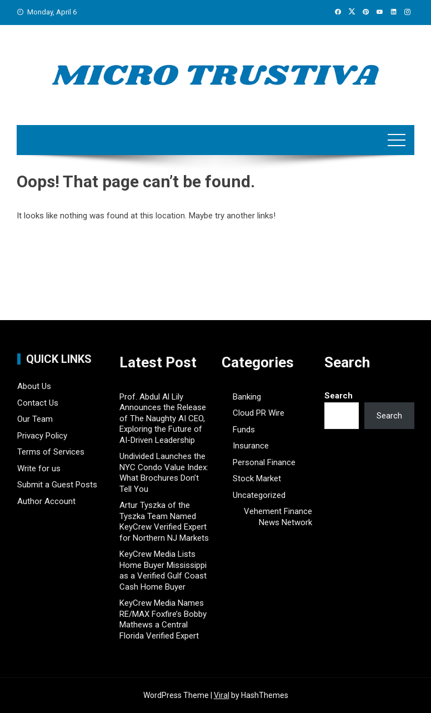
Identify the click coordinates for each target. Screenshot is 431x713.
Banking (247, 397)
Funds (244, 430)
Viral (221, 695)
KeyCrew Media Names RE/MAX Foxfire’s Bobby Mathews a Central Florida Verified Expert (163, 619)
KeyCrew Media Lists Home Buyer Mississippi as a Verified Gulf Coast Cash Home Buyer (163, 570)
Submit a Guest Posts (57, 485)
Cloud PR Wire (258, 413)
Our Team (35, 419)
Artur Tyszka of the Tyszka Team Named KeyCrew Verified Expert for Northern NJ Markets (164, 521)
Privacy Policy (42, 436)
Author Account (46, 501)
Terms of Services (50, 452)
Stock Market (257, 478)
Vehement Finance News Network (278, 516)
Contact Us (37, 403)
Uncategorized (259, 495)
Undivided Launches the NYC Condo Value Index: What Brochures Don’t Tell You (163, 472)
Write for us (39, 468)
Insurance (251, 446)
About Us (34, 386)
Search (338, 396)
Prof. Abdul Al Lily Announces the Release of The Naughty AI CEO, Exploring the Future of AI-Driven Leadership (162, 418)
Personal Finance (264, 462)
